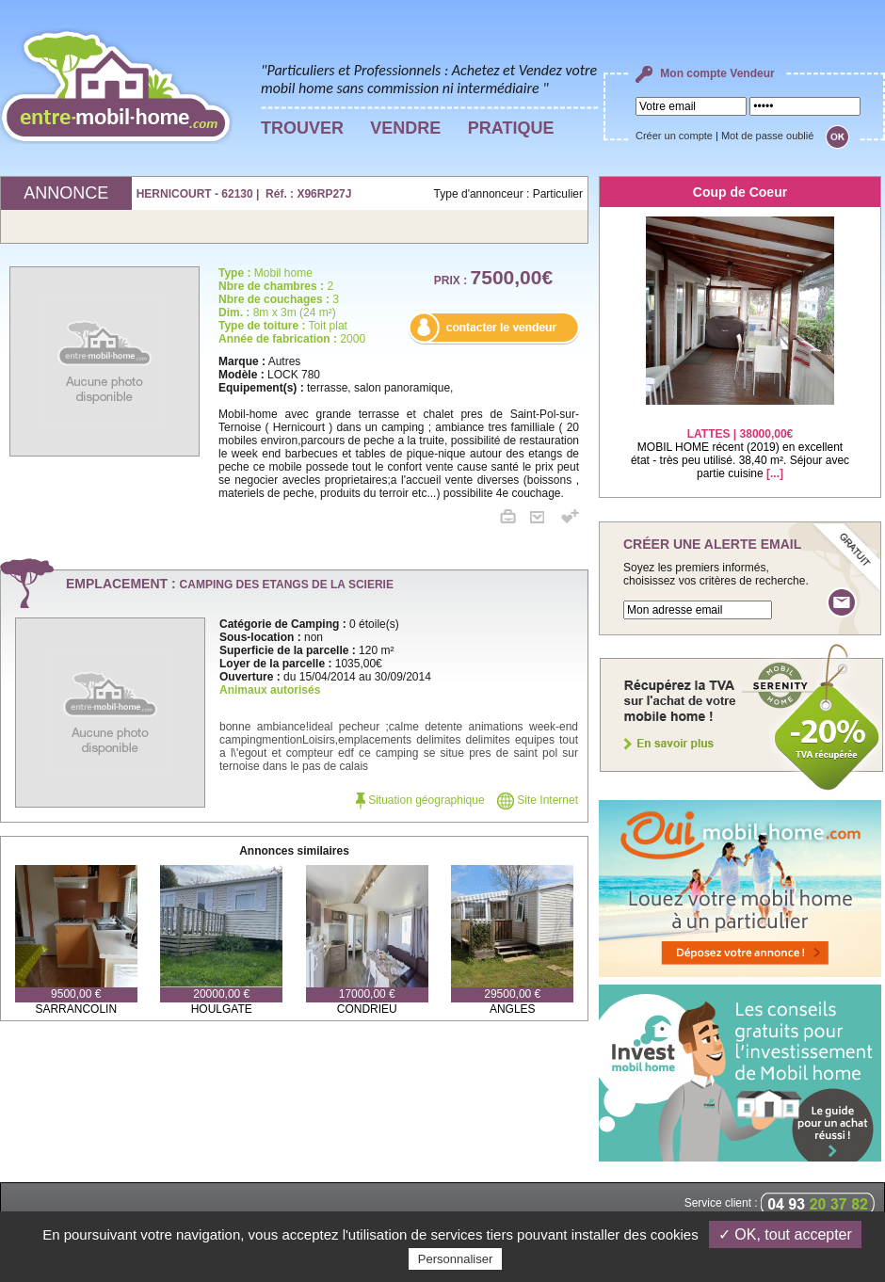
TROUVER (302, 128)
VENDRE (405, 128)
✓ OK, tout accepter (785, 1234)
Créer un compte (674, 135)
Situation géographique (420, 800)
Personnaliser (455, 1259)
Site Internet (537, 800)
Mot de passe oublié (767, 135)
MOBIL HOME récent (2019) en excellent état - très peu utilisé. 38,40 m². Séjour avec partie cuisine (740, 442)
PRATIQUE (511, 128)
